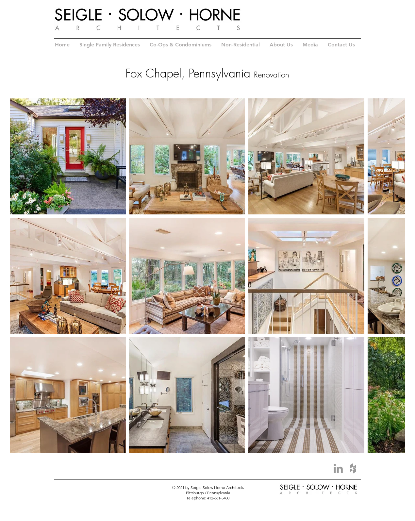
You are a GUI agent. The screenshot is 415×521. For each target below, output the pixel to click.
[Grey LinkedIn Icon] (338, 468)
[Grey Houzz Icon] (352, 468)
